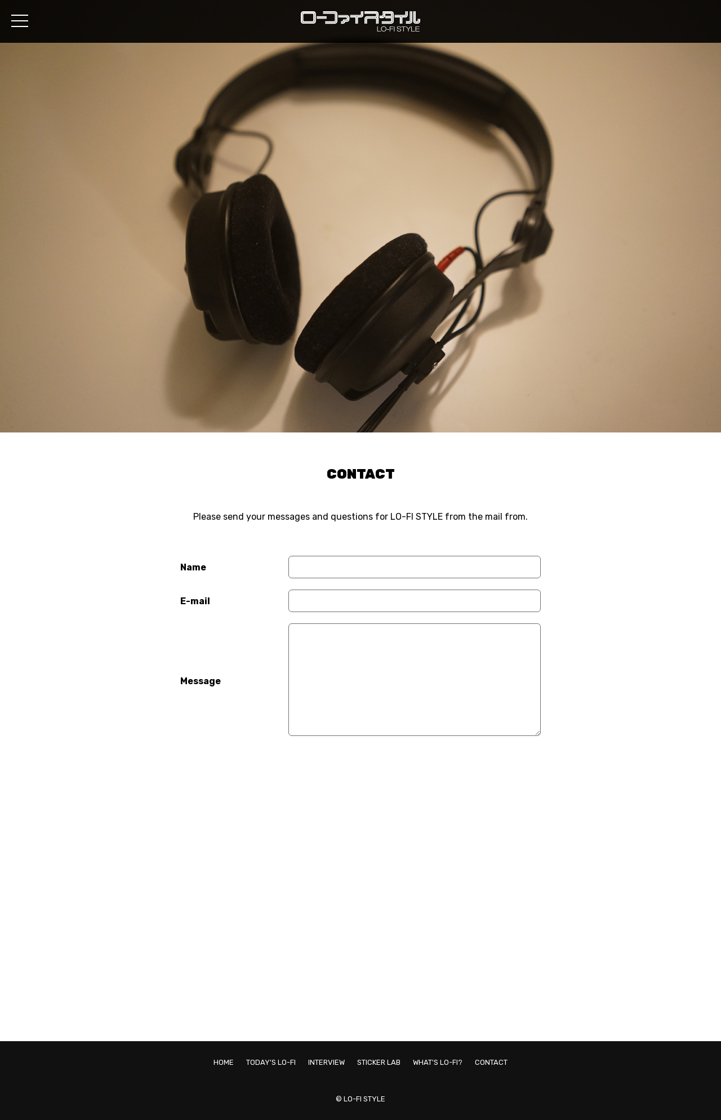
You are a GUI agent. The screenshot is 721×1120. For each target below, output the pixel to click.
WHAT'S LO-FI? (437, 1062)
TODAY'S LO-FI (271, 1062)
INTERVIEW (326, 1062)
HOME (223, 1062)
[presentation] (374, 771)
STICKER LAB (378, 1062)
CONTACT (491, 1062)
